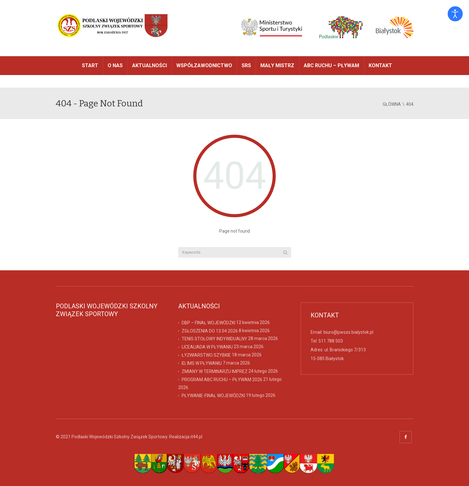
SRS (246, 65)
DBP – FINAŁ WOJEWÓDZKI (208, 322)
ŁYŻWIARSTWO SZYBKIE (206, 355)
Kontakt (380, 65)
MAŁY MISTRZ (277, 65)
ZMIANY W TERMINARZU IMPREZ (215, 371)
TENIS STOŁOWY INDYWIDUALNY (214, 338)
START (90, 65)
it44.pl (196, 436)
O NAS (115, 65)
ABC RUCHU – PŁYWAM (331, 65)
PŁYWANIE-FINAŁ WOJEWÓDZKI (213, 395)
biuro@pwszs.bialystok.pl (348, 332)
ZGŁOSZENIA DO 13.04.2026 (210, 330)
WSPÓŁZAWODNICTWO (204, 65)
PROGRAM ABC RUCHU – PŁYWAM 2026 (222, 379)
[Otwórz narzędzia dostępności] (455, 13)
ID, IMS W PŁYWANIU (202, 363)
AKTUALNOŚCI (149, 65)
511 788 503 (330, 340)
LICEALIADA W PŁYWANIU (207, 346)
